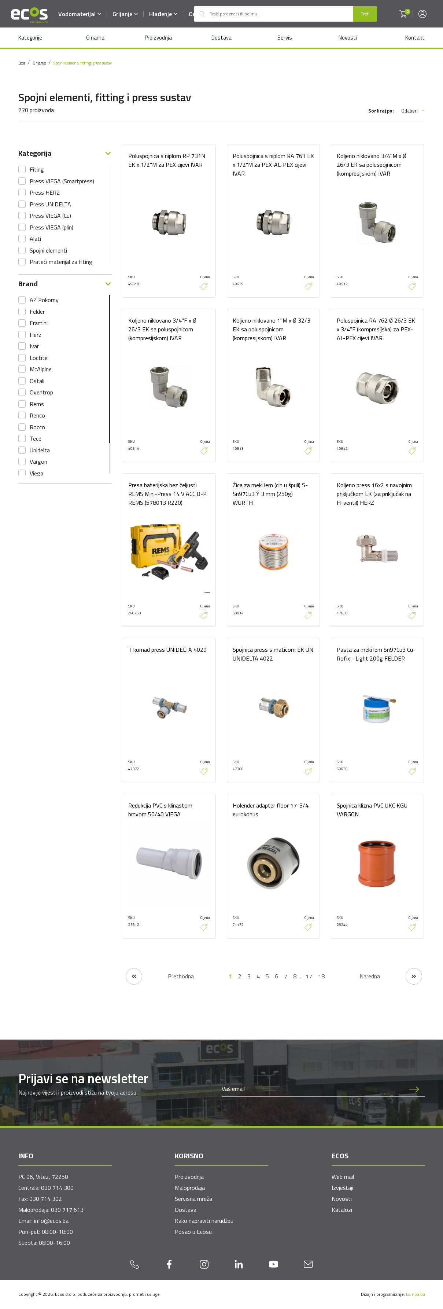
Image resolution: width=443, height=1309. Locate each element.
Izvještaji (342, 1187)
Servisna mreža (193, 1198)
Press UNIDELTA (50, 204)
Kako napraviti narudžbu (204, 1220)
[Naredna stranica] (391, 976)
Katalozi (342, 1209)
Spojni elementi (48, 250)
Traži (365, 13)
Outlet (197, 14)
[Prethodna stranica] (160, 976)
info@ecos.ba (51, 1220)
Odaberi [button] (413, 111)
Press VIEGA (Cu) (50, 215)
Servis (284, 37)
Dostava (221, 37)
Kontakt (415, 37)
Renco (37, 415)
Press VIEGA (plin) (51, 227)
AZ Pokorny (44, 300)
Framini (39, 323)
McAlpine (41, 369)
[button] (403, 14)
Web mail (343, 1176)
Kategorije (30, 37)
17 (309, 976)
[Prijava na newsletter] (414, 1089)
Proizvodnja (158, 37)
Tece (35, 438)
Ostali (37, 381)
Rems (37, 404)
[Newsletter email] (312, 1089)
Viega (36, 473)
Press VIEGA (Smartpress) (62, 181)
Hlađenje (163, 14)
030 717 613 (67, 1209)
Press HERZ (45, 192)
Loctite (39, 357)
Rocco (37, 427)
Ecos (21, 63)
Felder (37, 311)
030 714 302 (45, 1198)
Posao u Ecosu (193, 1231)
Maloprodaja (190, 1187)
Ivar (34, 346)
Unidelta (40, 450)
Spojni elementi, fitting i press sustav (82, 63)
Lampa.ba (415, 1294)
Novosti (348, 37)
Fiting (37, 169)
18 (321, 976)
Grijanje (125, 14)
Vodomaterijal (80, 14)
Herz (35, 334)
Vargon (38, 461)
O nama (95, 37)
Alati (35, 238)
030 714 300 (57, 1187)
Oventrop (41, 392)
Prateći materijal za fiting (61, 261)
